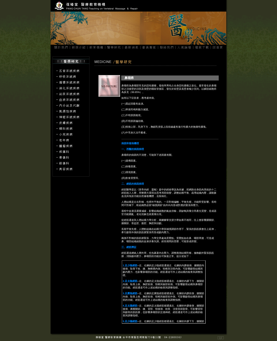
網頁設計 (56, 338)
